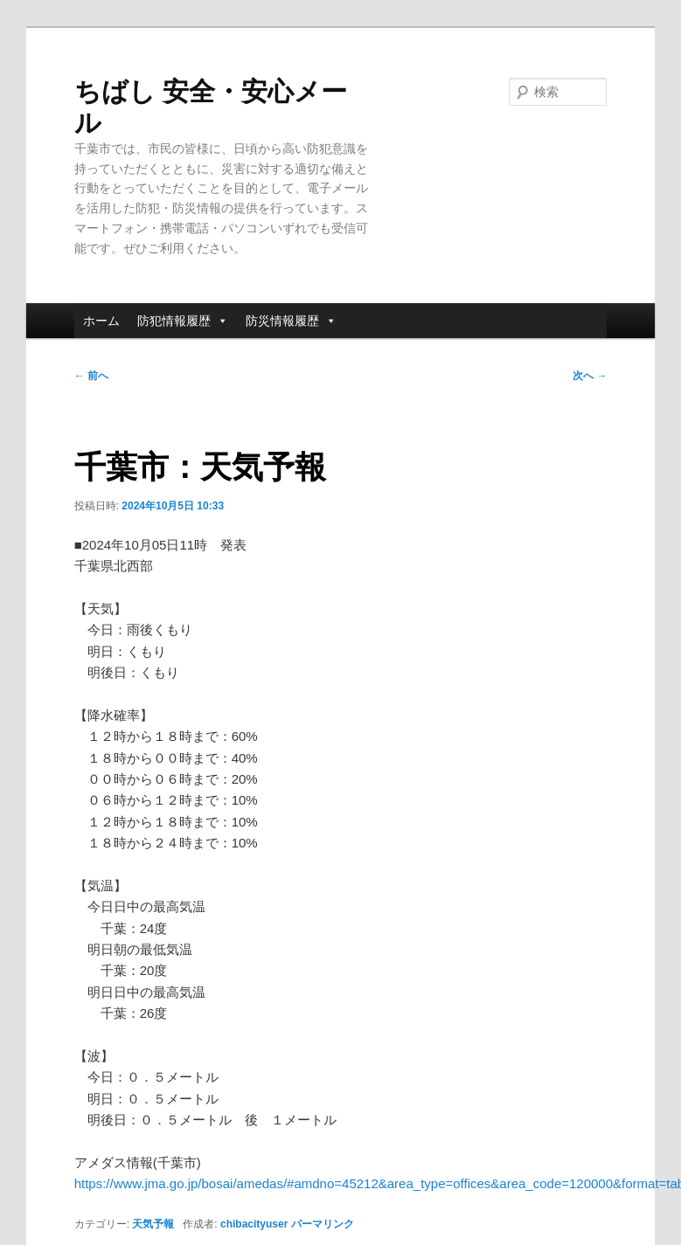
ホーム (101, 321)
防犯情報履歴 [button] (182, 321)
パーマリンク (322, 1224)
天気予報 (153, 1224)
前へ (91, 376)
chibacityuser (254, 1224)
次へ (590, 376)
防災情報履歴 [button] (291, 321)
